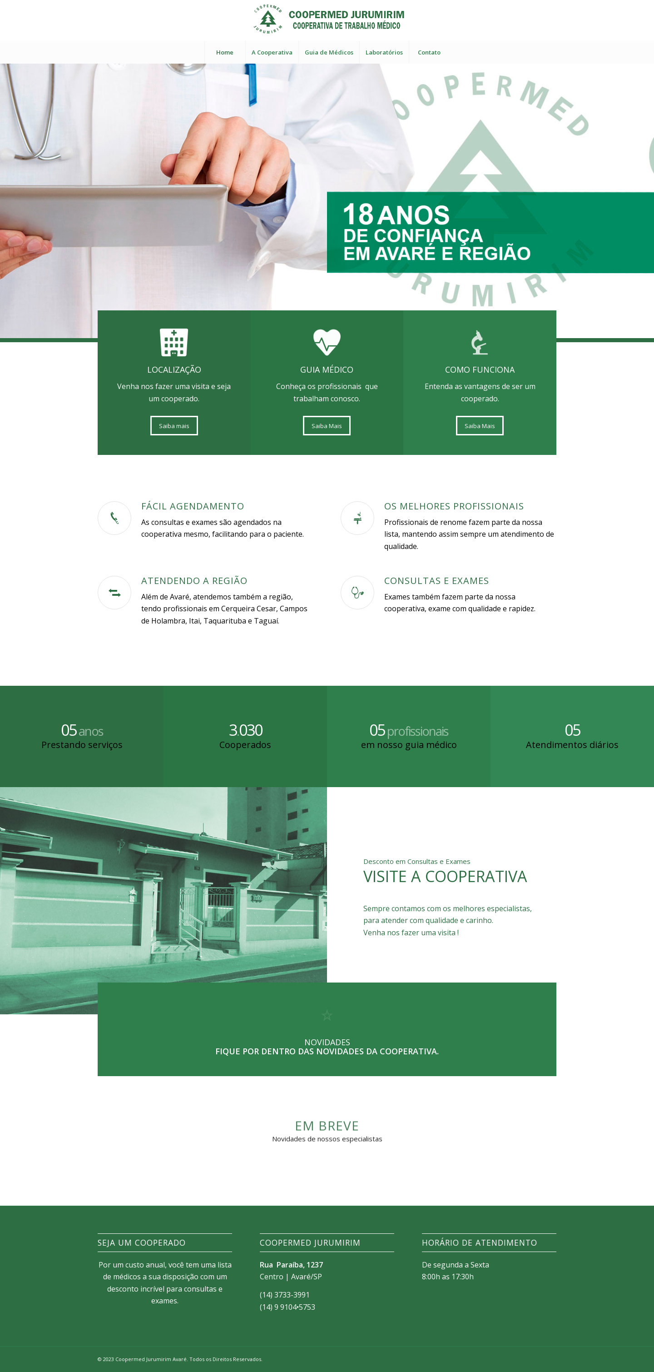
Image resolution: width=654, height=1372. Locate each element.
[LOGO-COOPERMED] (327, 20)
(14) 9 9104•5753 (287, 1307)
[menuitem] (224, 52)
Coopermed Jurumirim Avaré (151, 1359)
